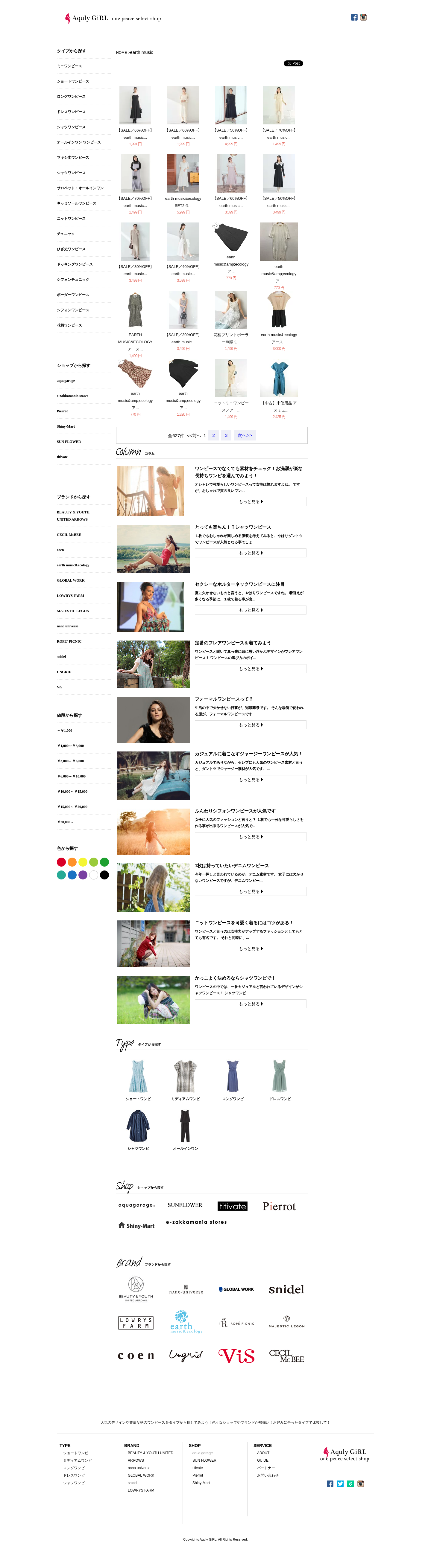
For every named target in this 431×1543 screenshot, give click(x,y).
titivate (62, 457)
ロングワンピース (71, 96)
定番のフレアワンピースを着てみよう (233, 642)
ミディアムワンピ (185, 1099)
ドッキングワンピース (75, 264)
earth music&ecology (73, 565)
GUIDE (262, 1460)
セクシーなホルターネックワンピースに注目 (240, 584)
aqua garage (202, 1453)
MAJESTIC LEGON (73, 611)
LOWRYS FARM (70, 596)
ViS (59, 687)
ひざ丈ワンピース (71, 249)
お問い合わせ (268, 1475)
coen (60, 550)
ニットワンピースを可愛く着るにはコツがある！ (244, 922)
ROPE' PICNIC (69, 641)
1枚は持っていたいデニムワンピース (232, 865)
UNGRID (64, 672)
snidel (61, 657)
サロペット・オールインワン (80, 188)
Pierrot (62, 411)
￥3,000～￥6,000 (70, 761)
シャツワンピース (71, 127)
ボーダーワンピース (73, 295)
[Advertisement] (215, 37)
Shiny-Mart (66, 426)
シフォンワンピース (73, 310)
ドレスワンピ (280, 1099)
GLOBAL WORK (71, 580)
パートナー (266, 1468)
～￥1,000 (64, 730)
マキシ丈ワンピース (73, 157)
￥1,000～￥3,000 (70, 746)
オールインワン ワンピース (79, 142)
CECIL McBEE (69, 535)
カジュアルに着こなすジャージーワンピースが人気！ (249, 753)
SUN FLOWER (69, 442)
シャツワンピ (138, 1148)
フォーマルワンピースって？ (224, 699)
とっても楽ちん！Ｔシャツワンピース (233, 527)
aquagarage (66, 381)
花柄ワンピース (69, 325)
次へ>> (245, 435)
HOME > (123, 53)
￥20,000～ (65, 822)
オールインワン (185, 1148)
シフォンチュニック (73, 280)
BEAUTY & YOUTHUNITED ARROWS (73, 516)
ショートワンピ (138, 1099)
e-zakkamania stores (72, 396)
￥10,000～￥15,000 (72, 791)
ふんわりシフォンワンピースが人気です (235, 810)
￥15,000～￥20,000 (72, 807)
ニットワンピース (71, 218)
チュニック (66, 234)
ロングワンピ (233, 1099)
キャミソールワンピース (76, 203)
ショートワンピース (73, 81)
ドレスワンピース (71, 112)
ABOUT (263, 1453)
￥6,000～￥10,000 (71, 776)
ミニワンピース (69, 66)
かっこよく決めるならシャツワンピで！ (235, 978)
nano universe (67, 626)
